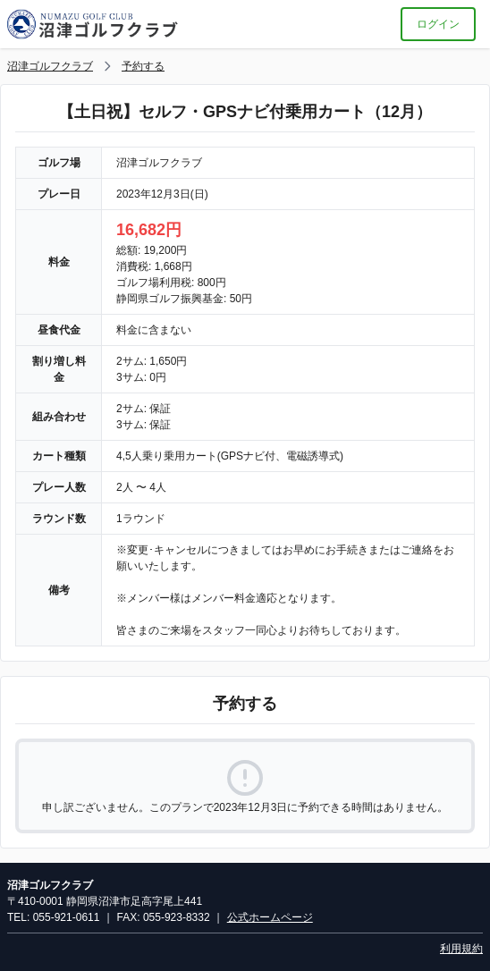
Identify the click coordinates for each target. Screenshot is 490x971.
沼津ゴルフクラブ (50, 66)
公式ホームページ (270, 917)
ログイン (438, 24)
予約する (143, 66)
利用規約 (461, 948)
